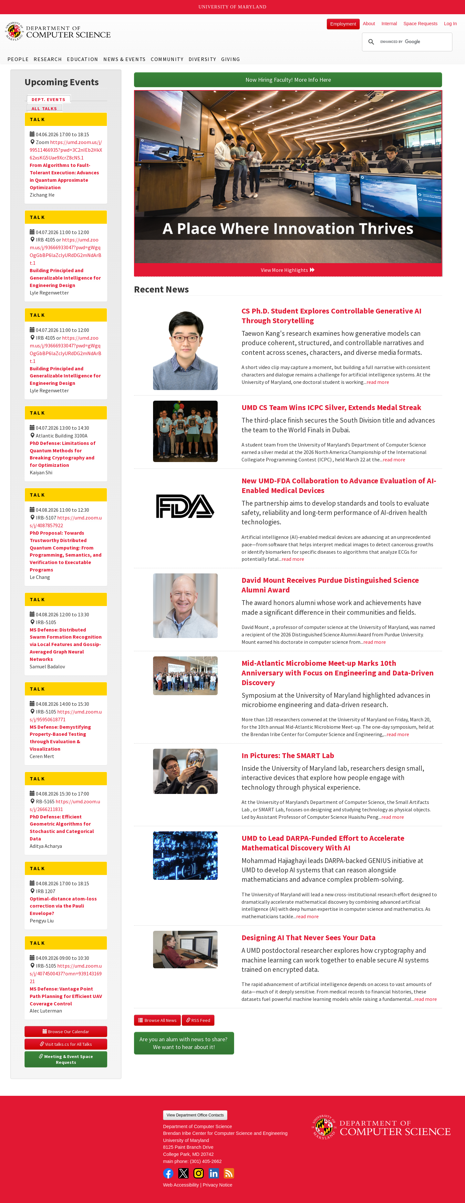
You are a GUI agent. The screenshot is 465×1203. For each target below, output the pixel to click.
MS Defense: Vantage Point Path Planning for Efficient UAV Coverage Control (66, 996)
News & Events (124, 59)
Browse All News (157, 1020)
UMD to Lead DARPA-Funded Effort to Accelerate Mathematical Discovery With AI (323, 843)
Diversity (202, 59)
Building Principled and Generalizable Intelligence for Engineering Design (65, 277)
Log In (450, 23)
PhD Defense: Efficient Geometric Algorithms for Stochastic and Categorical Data (62, 827)
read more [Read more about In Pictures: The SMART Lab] (392, 817)
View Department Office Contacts (195, 1115)
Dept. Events (51, 99)
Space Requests (420, 23)
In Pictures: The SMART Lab (288, 755)
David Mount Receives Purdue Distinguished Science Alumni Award (330, 585)
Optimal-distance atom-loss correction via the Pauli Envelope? (63, 906)
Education (82, 59)
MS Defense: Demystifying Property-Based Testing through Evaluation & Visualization (60, 738)
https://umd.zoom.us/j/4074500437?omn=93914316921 (66, 973)
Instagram (198, 1173)
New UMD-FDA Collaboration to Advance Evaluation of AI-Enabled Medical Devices (339, 485)
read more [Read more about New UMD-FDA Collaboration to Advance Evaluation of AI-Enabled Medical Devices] (293, 559)
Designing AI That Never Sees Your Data (309, 937)
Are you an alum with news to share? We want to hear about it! (184, 1043)
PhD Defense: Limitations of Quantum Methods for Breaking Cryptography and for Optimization (63, 454)
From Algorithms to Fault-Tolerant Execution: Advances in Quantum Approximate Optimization (64, 176)
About (369, 23)
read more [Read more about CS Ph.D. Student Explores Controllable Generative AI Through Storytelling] (378, 382)
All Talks (44, 108)
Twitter (183, 1173)
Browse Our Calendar (66, 1031)
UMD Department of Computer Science (58, 31)
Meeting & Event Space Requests (66, 1059)
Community (167, 59)
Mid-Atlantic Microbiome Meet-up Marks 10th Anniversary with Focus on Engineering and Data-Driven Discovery (338, 672)
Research (48, 59)
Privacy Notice (217, 1185)
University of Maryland (233, 7)
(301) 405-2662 (206, 1161)
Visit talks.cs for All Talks (66, 1044)
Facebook (168, 1173)
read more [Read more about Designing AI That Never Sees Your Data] (425, 999)
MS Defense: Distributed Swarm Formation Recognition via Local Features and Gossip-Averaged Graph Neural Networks (66, 644)
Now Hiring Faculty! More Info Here (288, 79)
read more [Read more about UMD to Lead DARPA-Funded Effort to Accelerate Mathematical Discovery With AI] (307, 916)
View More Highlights (288, 270)
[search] (406, 42)
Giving (230, 59)
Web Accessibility (181, 1185)
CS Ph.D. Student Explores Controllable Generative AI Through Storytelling (331, 315)
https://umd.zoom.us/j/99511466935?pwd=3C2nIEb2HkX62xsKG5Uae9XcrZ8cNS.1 (66, 150)
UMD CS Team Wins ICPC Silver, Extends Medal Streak (331, 407)
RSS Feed (198, 1020)
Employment (343, 23)
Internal (389, 23)
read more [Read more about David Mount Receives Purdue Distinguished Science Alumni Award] (374, 642)
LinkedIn (214, 1173)
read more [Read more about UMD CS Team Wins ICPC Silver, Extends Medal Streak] (394, 459)
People (18, 59)
